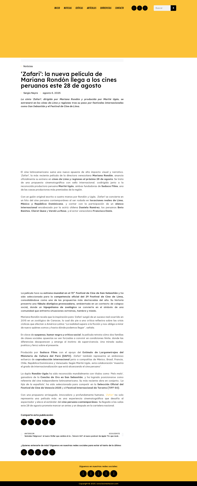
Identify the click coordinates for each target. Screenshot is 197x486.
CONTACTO (119, 8)
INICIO (57, 8)
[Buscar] (173, 8)
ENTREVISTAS (105, 8)
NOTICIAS (67, 8)
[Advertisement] (98, 35)
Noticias (28, 66)
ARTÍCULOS (91, 8)
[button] (24, 422)
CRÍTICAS (79, 8)
